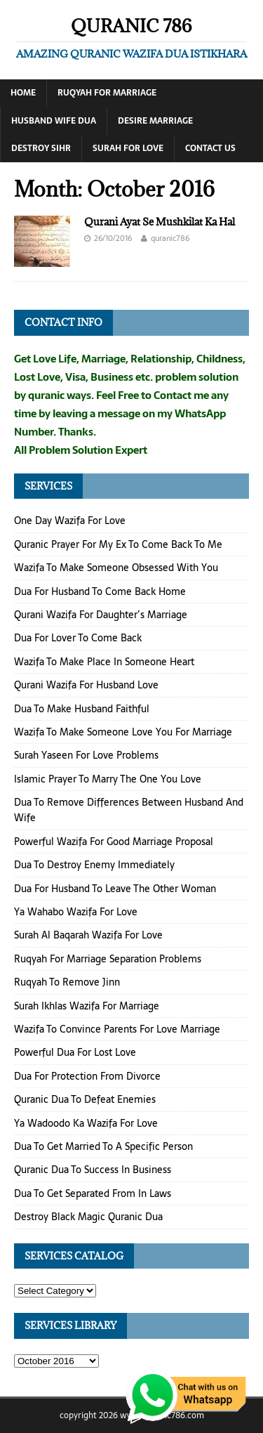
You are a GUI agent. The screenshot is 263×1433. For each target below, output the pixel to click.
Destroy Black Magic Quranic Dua (88, 1216)
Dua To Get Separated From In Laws (92, 1193)
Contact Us (210, 148)
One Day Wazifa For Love (70, 520)
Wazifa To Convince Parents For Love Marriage (117, 1029)
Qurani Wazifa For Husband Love (86, 685)
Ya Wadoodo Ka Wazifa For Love (86, 1123)
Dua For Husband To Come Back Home (100, 591)
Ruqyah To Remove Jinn (67, 982)
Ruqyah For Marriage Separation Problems (107, 959)
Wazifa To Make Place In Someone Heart (104, 661)
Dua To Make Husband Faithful (81, 708)
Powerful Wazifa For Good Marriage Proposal (113, 841)
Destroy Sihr (41, 148)
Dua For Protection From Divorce (87, 1076)
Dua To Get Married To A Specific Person (103, 1146)
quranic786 (170, 238)
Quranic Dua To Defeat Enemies (85, 1099)
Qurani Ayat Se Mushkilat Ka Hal (159, 221)
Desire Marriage (155, 121)
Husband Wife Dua (53, 121)
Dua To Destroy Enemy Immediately (94, 864)
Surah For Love (128, 148)
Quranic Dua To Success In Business (92, 1169)
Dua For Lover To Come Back (78, 638)
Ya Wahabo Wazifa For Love (75, 912)
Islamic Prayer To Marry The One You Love (107, 779)
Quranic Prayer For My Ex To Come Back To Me (118, 544)
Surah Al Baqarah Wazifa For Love (88, 935)
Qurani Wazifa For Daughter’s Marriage (100, 614)
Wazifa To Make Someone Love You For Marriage (123, 732)
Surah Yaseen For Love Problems (86, 755)
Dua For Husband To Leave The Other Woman (115, 888)
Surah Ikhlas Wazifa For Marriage (86, 1006)
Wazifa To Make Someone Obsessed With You (116, 567)
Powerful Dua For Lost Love (75, 1052)
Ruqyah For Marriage (107, 93)
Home (23, 93)
